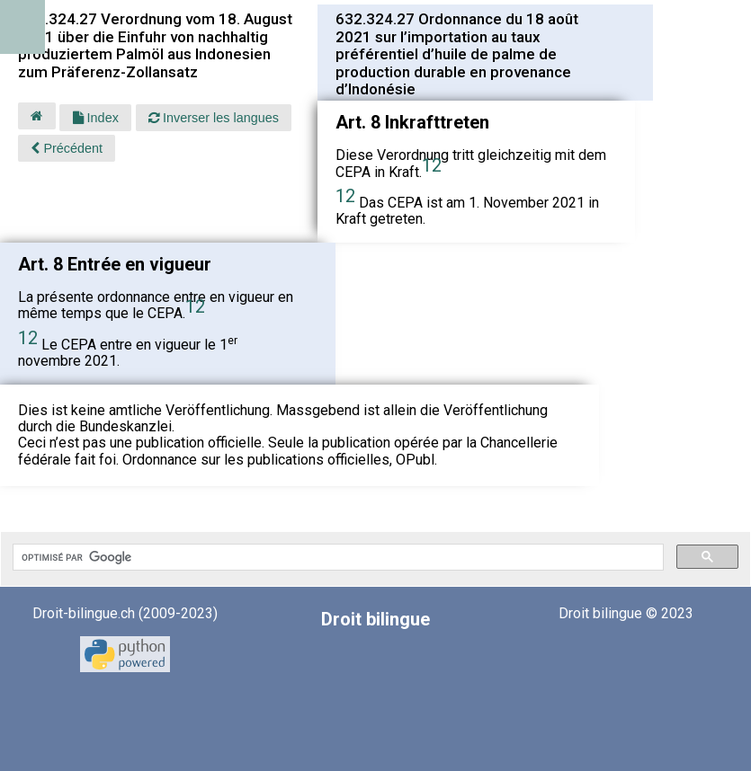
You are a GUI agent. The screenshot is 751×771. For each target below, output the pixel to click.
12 (432, 165)
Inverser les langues (213, 118)
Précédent (67, 148)
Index (96, 118)
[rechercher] (336, 557)
